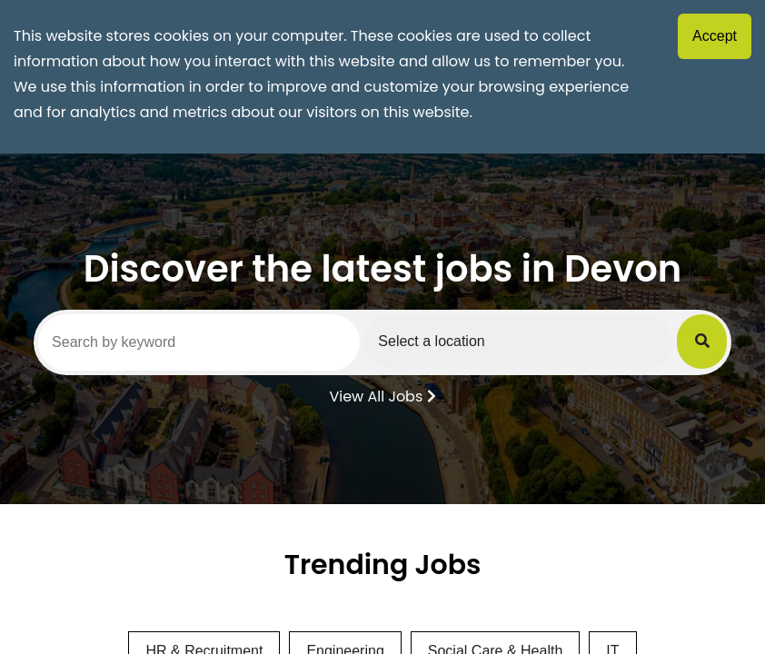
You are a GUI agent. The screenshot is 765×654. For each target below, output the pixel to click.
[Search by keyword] (199, 342)
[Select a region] (518, 341)
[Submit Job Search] (702, 341)
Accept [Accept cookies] (714, 36)
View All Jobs (382, 395)
